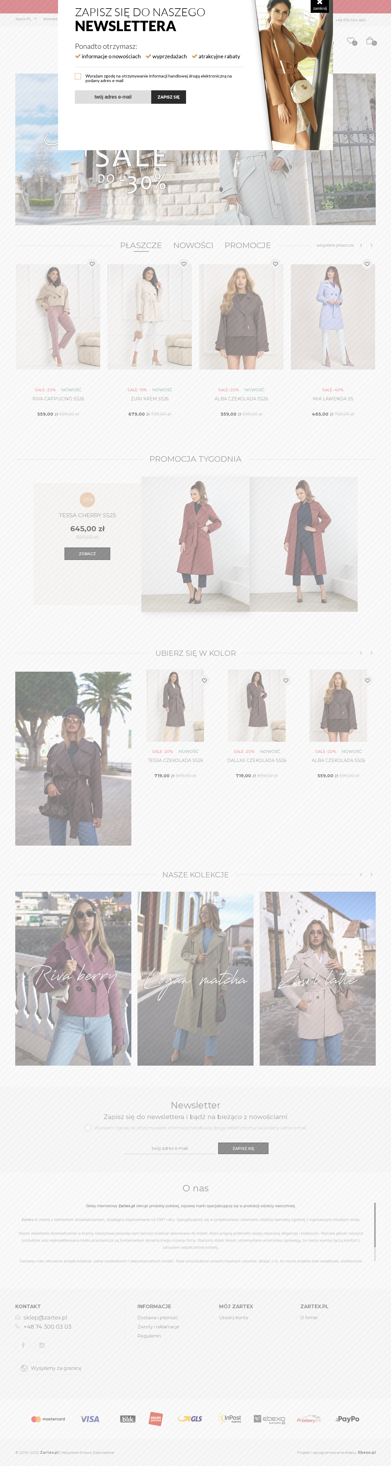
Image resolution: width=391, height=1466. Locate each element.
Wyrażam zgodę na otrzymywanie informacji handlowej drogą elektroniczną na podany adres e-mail (159, 78)
